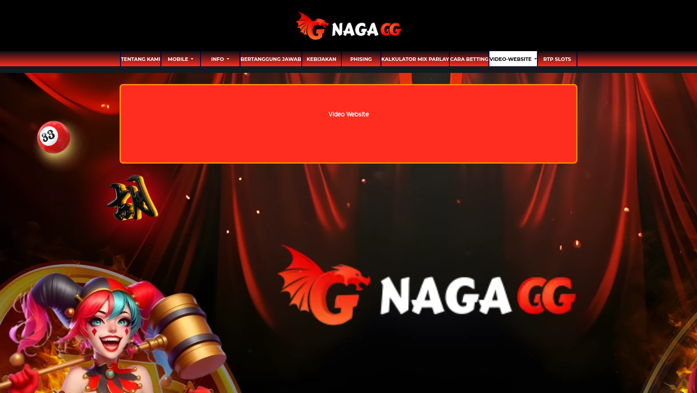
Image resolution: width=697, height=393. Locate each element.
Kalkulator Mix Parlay (415, 59)
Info (218, 59)
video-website (511, 59)
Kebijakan (321, 59)
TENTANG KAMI (140, 59)
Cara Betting (469, 59)
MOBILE (178, 59)
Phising (361, 59)
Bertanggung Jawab (270, 59)
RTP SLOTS (557, 59)
